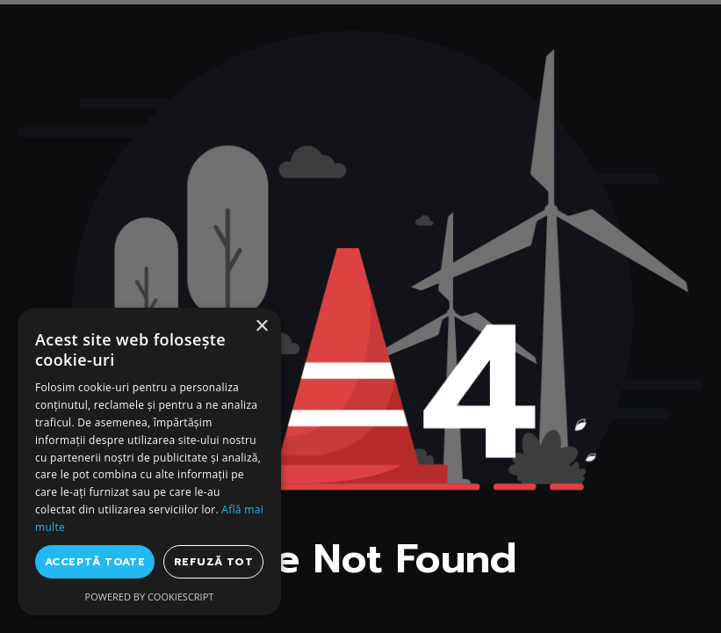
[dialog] (149, 461)
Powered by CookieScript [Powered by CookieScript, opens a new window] (149, 596)
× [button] (261, 326)
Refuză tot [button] (213, 562)
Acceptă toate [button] (95, 562)
